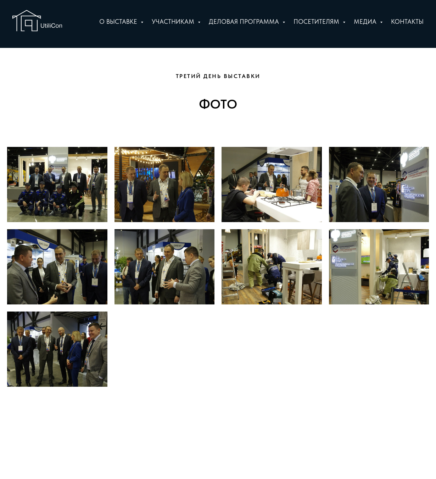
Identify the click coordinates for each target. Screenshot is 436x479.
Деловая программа (245, 21)
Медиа (366, 21)
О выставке (119, 21)
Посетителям (317, 21)
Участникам (174, 21)
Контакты (407, 21)
